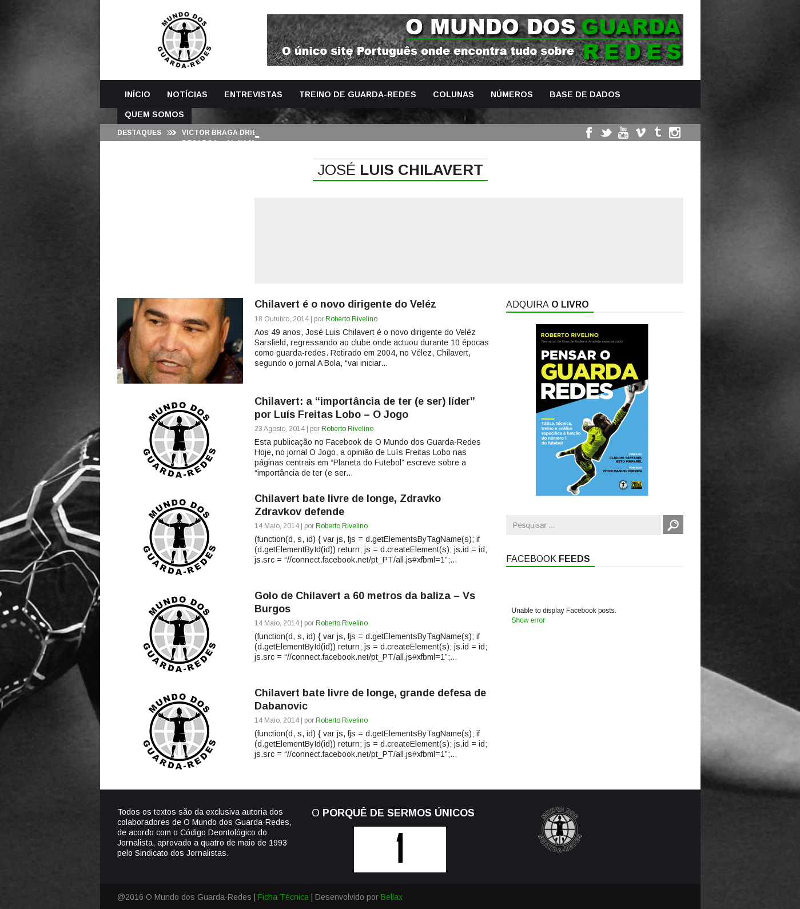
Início (137, 94)
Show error (529, 620)
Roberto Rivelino (351, 319)
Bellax (392, 897)
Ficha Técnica (283, 897)
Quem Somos (154, 114)
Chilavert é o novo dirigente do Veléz (345, 304)
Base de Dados (585, 94)
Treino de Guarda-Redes (357, 94)
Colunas (453, 94)
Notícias (187, 94)
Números (512, 94)
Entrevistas (253, 94)
